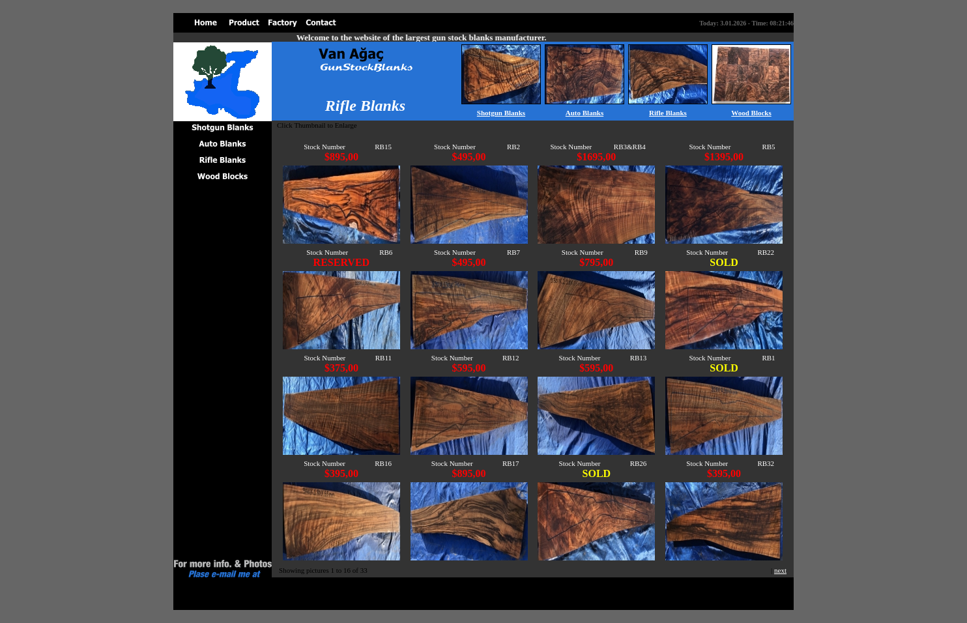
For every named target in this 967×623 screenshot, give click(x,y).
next (780, 570)
